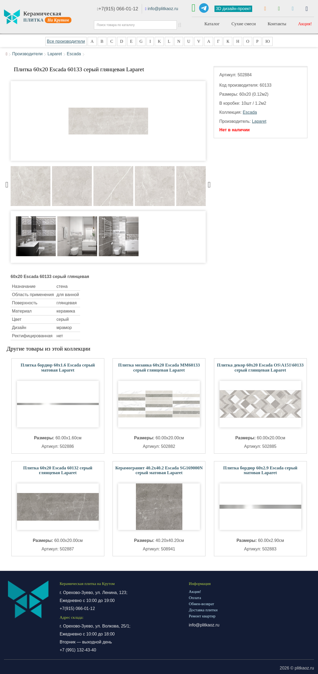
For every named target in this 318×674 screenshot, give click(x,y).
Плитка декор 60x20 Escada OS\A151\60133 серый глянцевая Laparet (260, 368)
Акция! (305, 23)
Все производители (66, 41)
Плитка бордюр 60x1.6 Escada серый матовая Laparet (58, 368)
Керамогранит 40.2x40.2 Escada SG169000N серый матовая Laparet (159, 470)
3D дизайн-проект (233, 8)
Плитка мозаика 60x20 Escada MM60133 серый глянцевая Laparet (159, 368)
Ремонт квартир (202, 616)
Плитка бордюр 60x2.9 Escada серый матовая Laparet (260, 470)
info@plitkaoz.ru (163, 8)
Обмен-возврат (201, 604)
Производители (27, 54)
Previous (7, 183)
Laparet (55, 54)
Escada (74, 54)
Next (209, 183)
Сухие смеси (243, 23)
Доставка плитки (203, 610)
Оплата (195, 598)
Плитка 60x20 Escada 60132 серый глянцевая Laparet (57, 470)
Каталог (212, 23)
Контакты (277, 23)
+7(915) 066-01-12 (117, 8)
